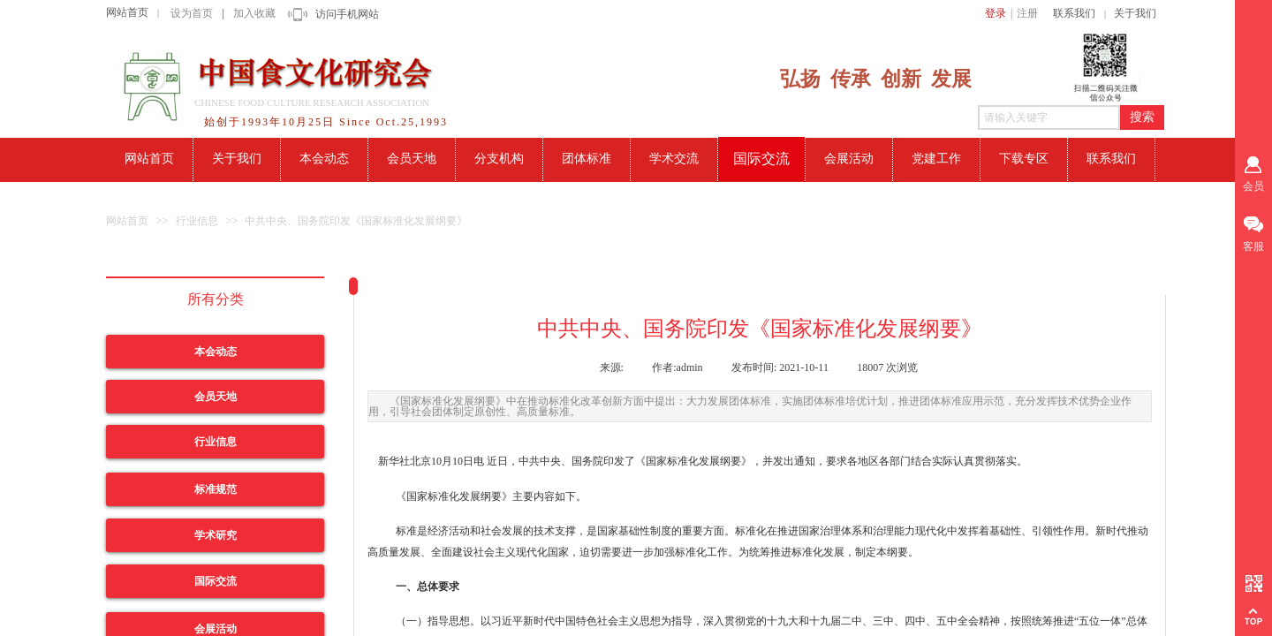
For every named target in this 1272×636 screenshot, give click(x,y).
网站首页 (127, 12)
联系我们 (1074, 13)
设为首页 (191, 13)
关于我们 (1135, 13)
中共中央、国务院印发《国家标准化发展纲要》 (356, 221)
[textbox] (1049, 117)
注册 (1027, 13)
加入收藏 (254, 13)
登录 (995, 13)
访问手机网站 (347, 14)
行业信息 (197, 221)
